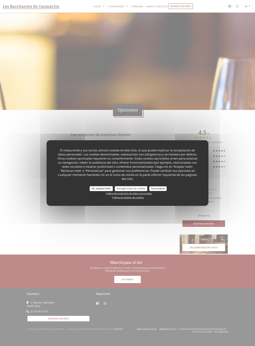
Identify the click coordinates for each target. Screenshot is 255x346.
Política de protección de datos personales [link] (129, 193)
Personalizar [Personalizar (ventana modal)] (158, 188)
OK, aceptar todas (101, 188)
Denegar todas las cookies (131, 188)
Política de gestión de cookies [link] (128, 197)
